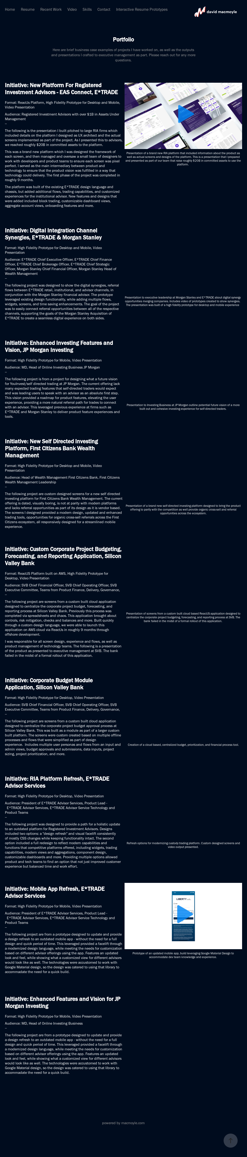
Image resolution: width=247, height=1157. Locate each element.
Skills (87, 9)
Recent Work (51, 9)
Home (10, 9)
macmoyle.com (133, 1123)
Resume (28, 9)
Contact (103, 9)
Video (72, 9)
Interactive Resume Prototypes (142, 9)
